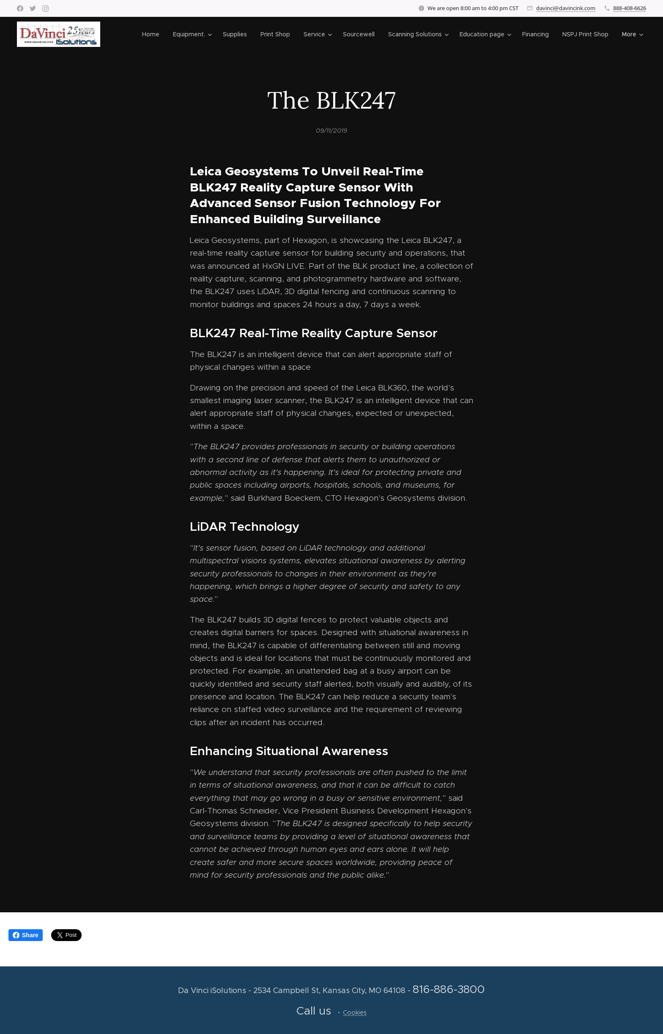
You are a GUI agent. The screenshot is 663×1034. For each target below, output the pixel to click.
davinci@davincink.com (565, 8)
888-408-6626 (629, 8)
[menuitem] (153, 34)
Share (25, 935)
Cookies (355, 1012)
